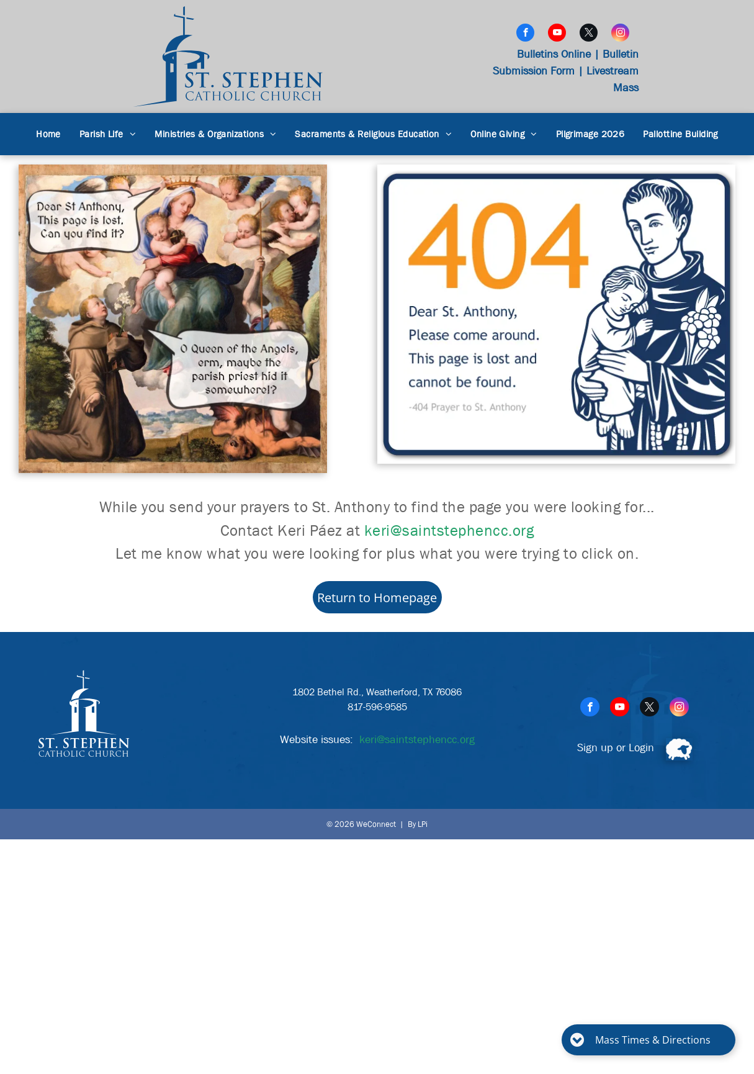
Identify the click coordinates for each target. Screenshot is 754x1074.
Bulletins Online (554, 54)
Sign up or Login (615, 748)
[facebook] (525, 34)
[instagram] (620, 34)
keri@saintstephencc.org (449, 531)
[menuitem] (48, 134)
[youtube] (557, 34)
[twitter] (589, 34)
